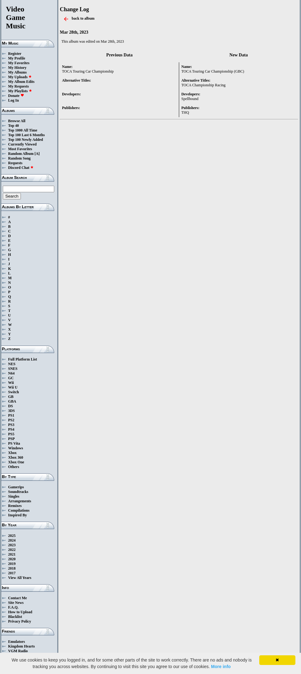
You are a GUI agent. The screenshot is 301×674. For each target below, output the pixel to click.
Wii (11, 382)
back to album (83, 18)
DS (10, 406)
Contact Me (17, 598)
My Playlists (20, 91)
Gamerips (16, 487)
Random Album (21, 153)
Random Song (19, 158)
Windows (15, 448)
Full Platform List (22, 359)
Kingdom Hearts (21, 646)
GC (11, 378)
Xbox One (16, 462)
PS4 (11, 429)
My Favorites (18, 63)
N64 (11, 373)
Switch (13, 392)
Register (15, 53)
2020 (12, 559)
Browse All (16, 121)
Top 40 (13, 125)
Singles (13, 496)
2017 (12, 573)
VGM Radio (18, 651)
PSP (11, 439)
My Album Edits (21, 81)
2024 (12, 540)
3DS (11, 411)
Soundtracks (18, 492)
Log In (13, 100)
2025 (12, 535)
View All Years (19, 578)
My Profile (16, 58)
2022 (12, 549)
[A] (37, 153)
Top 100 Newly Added (25, 139)
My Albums (17, 72)
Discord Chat (21, 167)
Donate (16, 95)
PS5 (11, 434)
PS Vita (14, 443)
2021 (12, 554)
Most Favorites (20, 149)
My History (17, 67)
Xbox (12, 453)
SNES (12, 368)
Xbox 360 (15, 457)
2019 (12, 564)
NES (11, 364)
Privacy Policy (19, 621)
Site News (16, 602)
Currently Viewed (22, 144)
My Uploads (20, 77)
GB (10, 396)
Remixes (15, 506)
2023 (12, 545)
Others (13, 467)
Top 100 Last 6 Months (26, 135)
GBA (12, 401)
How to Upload (20, 612)
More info (221, 666)
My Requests (18, 86)
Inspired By (17, 515)
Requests (15, 163)
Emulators (16, 641)
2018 (12, 568)
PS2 (11, 420)
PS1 (11, 415)
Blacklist (15, 616)
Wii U (12, 387)
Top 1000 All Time (22, 130)
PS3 (11, 425)
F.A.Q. (13, 607)
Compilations (19, 510)
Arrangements (19, 501)
